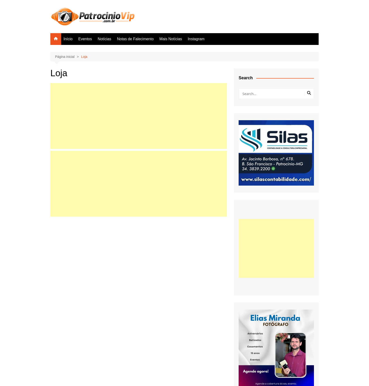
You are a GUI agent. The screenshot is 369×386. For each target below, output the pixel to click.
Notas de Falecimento (135, 39)
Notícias (104, 39)
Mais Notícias (170, 39)
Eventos (85, 39)
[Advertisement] (138, 116)
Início (68, 39)
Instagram (196, 39)
